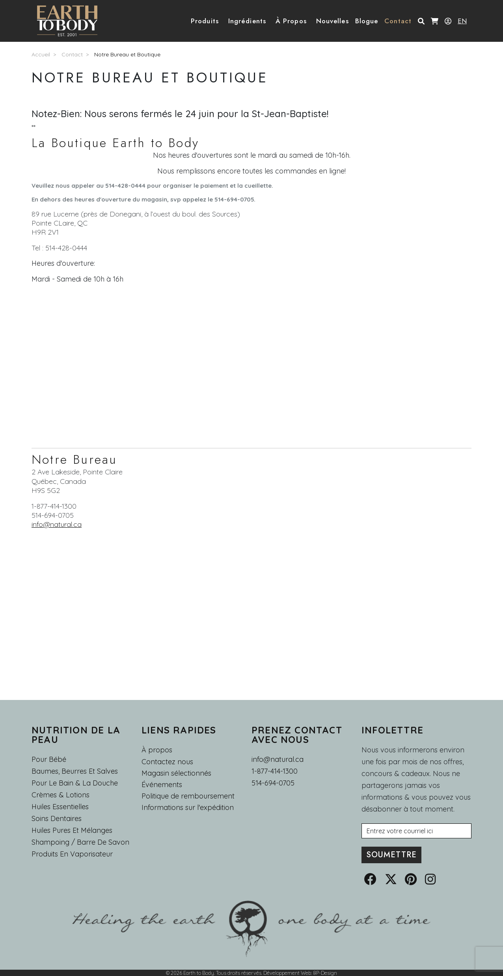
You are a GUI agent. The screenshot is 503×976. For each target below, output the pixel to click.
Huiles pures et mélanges (72, 830)
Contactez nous (167, 761)
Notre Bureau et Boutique (127, 54)
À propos (157, 749)
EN (462, 21)
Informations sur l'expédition (188, 807)
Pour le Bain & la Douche (75, 783)
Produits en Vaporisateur (72, 853)
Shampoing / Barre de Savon (80, 842)
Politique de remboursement (188, 796)
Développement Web (287, 973)
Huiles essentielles (60, 806)
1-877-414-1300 (274, 771)
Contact (72, 54)
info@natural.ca (57, 524)
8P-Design (325, 973)
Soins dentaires (57, 818)
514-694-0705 (272, 783)
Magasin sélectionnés (176, 773)
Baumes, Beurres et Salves (75, 771)
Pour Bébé (49, 759)
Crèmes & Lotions (60, 794)
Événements (162, 784)
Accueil (41, 54)
